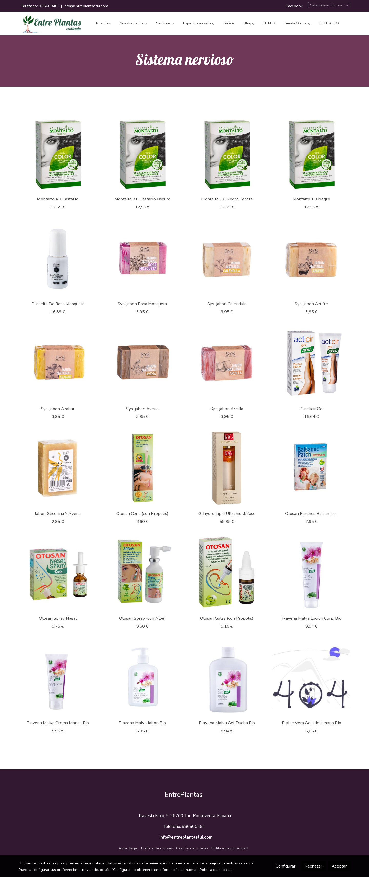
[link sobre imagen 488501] (311, 154)
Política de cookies (157, 848)
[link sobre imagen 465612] (58, 363)
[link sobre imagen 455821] (142, 678)
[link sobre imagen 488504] (58, 154)
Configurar (286, 866)
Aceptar (339, 866)
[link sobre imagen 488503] (142, 154)
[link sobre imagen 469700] (58, 258)
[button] (133, 23)
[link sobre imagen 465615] (142, 258)
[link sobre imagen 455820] (227, 678)
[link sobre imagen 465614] (227, 258)
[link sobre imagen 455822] (58, 678)
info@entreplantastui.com (86, 5)
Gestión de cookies (192, 848)
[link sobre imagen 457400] (227, 573)
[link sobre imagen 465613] (311, 258)
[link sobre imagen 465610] (227, 363)
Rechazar (313, 866)
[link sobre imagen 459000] (142, 468)
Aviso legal (128, 848)
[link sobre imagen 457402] (58, 573)
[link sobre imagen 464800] (311, 363)
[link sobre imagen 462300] (58, 468)
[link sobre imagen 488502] (227, 154)
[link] (51, 23)
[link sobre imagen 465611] (142, 363)
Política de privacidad (229, 848)
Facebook (294, 5)
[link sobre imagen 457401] (142, 573)
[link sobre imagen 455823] (311, 573)
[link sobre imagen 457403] (311, 468)
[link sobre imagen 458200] (227, 468)
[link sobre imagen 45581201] (311, 678)
